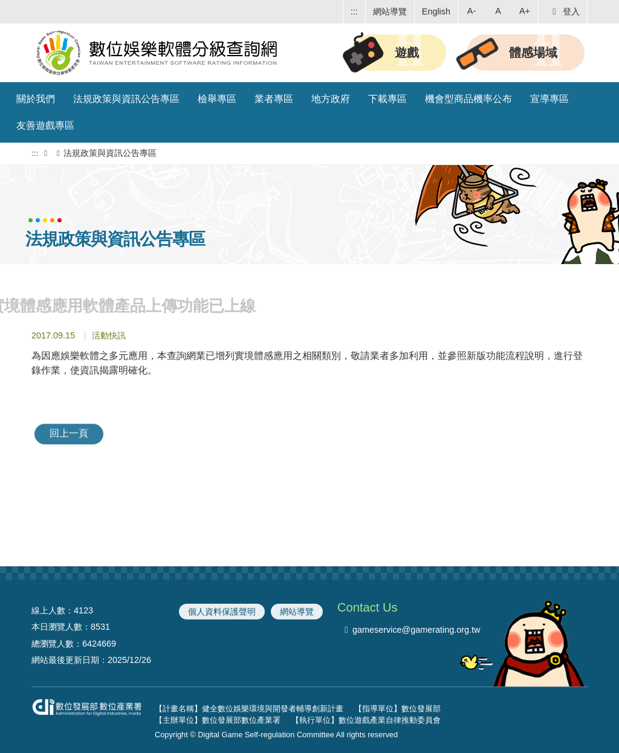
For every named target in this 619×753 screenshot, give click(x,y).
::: (354, 11)
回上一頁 (69, 426)
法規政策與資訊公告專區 (126, 99)
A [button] (498, 11)
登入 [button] (564, 11)
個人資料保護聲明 (222, 611)
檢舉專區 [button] (217, 99)
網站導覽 (390, 11)
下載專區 (387, 99)
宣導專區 (549, 99)
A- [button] (471, 11)
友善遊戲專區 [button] (45, 125)
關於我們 (35, 99)
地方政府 (330, 99)
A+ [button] (524, 11)
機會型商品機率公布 (468, 99)
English (436, 11)
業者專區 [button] (273, 99)
